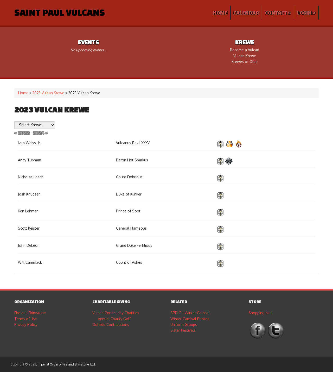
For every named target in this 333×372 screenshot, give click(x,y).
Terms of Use (25, 319)
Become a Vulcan (244, 50)
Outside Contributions (110, 324)
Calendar (246, 13)
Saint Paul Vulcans (59, 12)
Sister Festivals (183, 330)
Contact (278, 13)
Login (306, 13)
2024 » (40, 132)
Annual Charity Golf (114, 319)
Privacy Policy (25, 324)
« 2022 (21, 132)
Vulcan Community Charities (115, 313)
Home (220, 13)
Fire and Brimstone (30, 313)
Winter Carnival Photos (189, 319)
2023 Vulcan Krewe (48, 93)
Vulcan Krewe (244, 56)
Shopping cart (260, 313)
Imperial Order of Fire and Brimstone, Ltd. (67, 364)
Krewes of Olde (245, 61)
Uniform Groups (183, 324)
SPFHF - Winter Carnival (190, 313)
